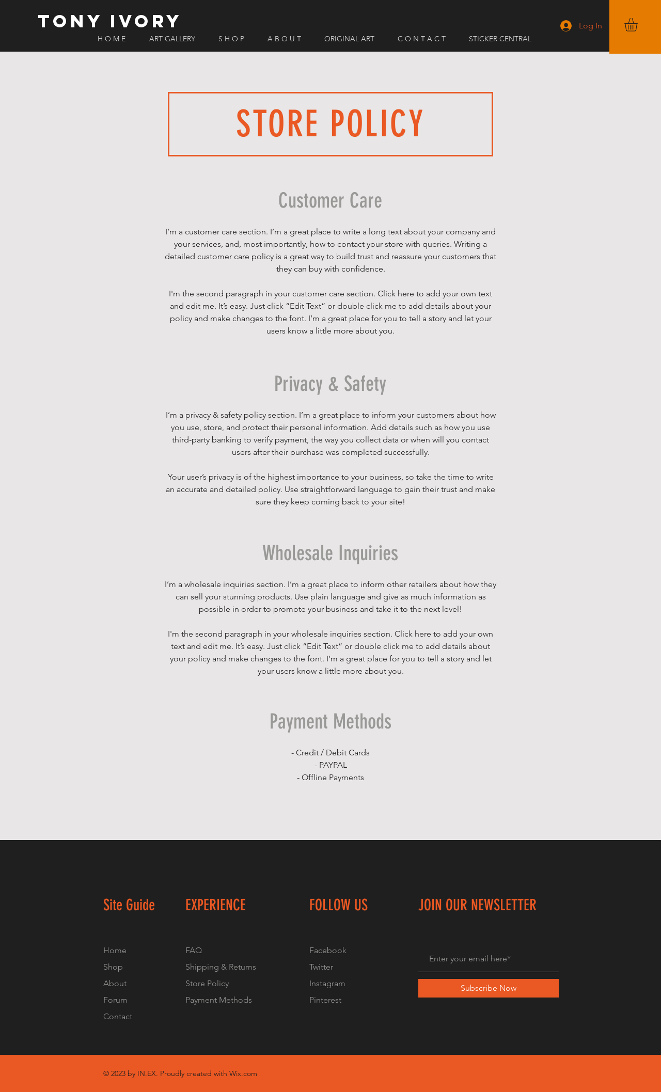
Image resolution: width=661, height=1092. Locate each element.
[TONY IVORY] (110, 21)
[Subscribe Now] (488, 988)
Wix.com (243, 1073)
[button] (638, 24)
